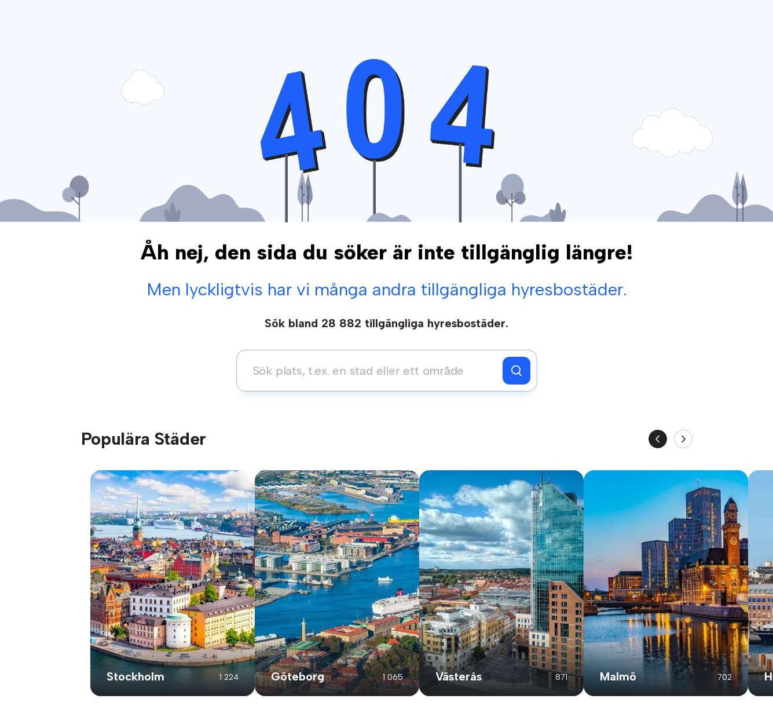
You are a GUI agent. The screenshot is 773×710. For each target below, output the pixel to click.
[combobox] (372, 370)
